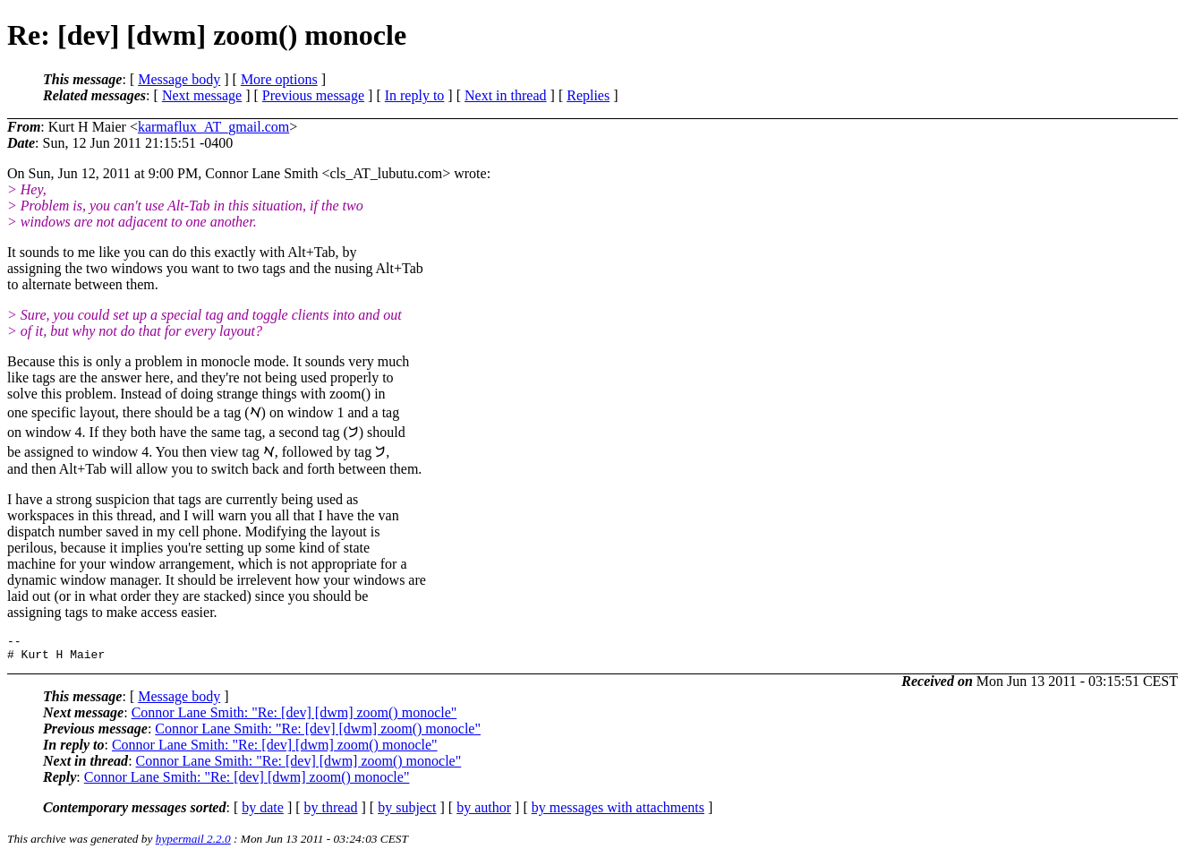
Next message (202, 95)
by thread (331, 812)
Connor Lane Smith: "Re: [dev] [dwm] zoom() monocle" (294, 717)
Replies (588, 95)
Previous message (313, 95)
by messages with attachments (618, 812)
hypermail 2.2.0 (193, 844)
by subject (407, 812)
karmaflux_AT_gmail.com (213, 126)
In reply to (415, 95)
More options (279, 79)
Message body (179, 79)
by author (483, 812)
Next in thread (506, 95)
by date (263, 812)
